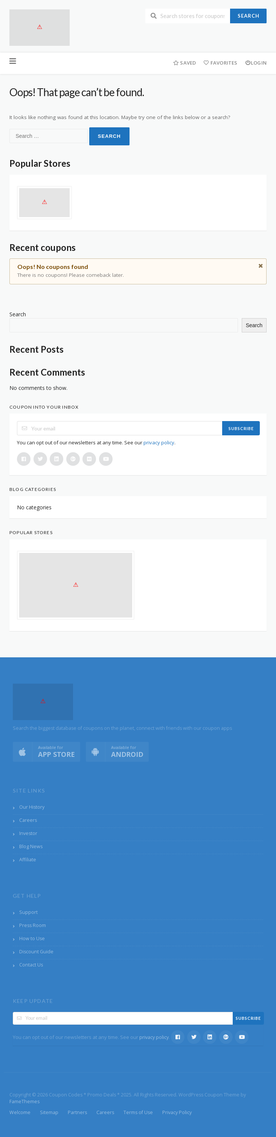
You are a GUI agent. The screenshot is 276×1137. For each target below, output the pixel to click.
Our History (31, 807)
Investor (28, 833)
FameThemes (24, 1101)
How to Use (32, 938)
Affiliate (27, 859)
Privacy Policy (177, 1112)
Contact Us (31, 965)
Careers (28, 820)
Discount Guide (36, 951)
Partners (77, 1112)
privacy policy (158, 442)
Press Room (32, 925)
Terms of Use (138, 1112)
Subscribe (241, 428)
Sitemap (49, 1112)
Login (256, 62)
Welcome (19, 1112)
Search (248, 16)
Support (28, 912)
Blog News (31, 846)
